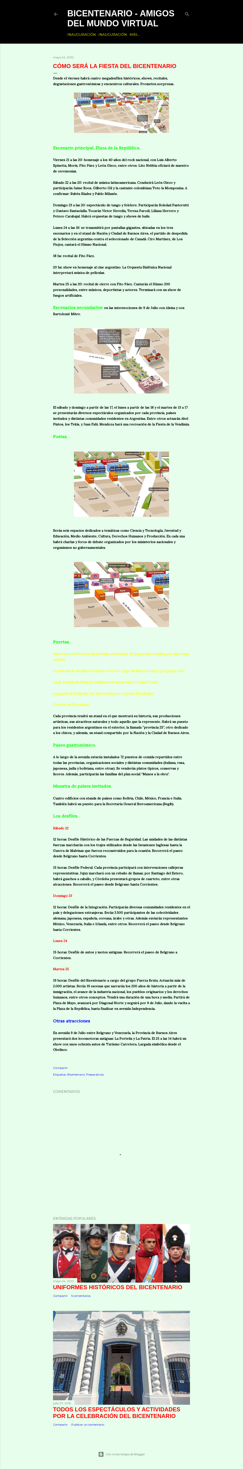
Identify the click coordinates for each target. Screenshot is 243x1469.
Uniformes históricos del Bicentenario (117, 1287)
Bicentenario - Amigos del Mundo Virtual (121, 18)
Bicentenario (76, 1074)
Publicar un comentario (87, 1424)
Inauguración (81, 34)
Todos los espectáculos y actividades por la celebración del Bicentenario (116, 1412)
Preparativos (95, 1074)
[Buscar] (187, 13)
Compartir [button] (60, 1068)
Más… (135, 34)
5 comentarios (81, 1296)
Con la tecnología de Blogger (121, 1454)
